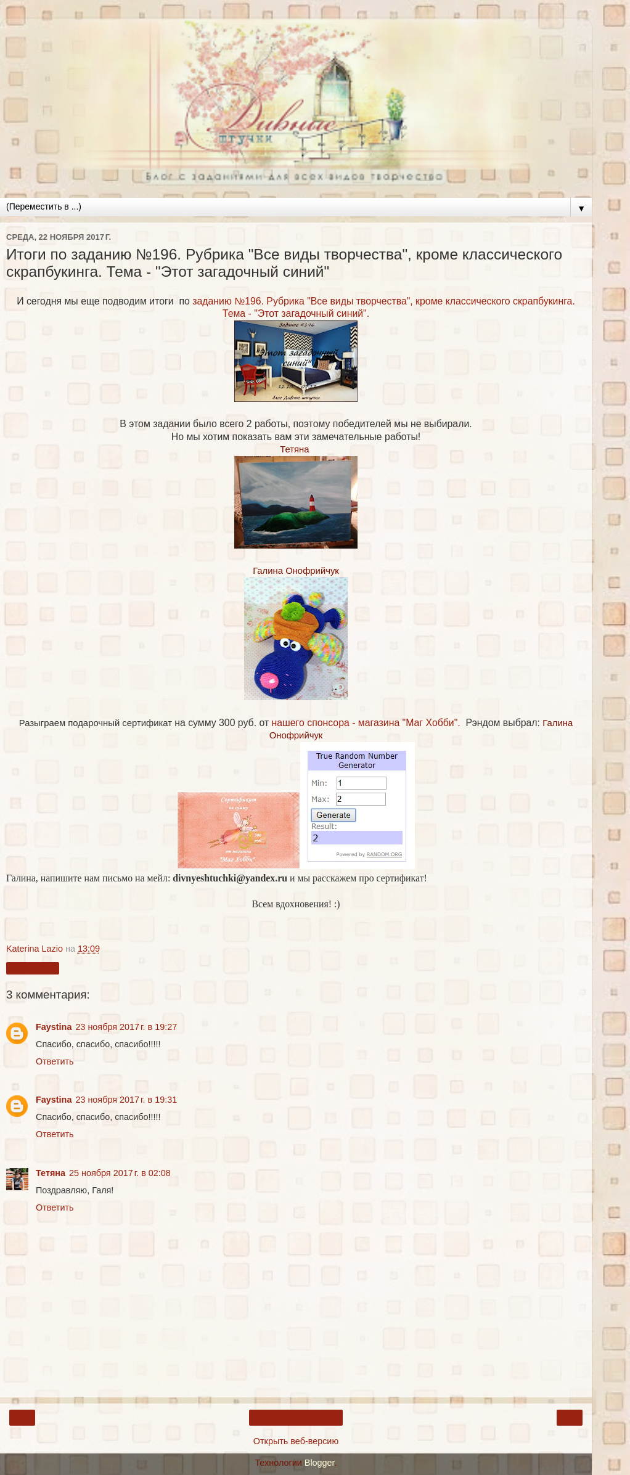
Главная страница (296, 1417)
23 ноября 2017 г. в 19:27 (126, 1027)
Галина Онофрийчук (296, 571)
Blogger (320, 1463)
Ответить (55, 1061)
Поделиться (32, 968)
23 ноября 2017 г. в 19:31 (126, 1100)
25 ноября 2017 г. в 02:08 (120, 1173)
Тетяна (294, 449)
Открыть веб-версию (295, 1441)
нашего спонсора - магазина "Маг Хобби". (366, 722)
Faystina (54, 1027)
